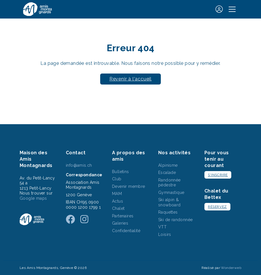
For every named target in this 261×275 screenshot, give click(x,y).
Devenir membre (128, 186)
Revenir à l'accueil (130, 79)
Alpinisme (168, 165)
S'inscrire (218, 175)
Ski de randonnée (175, 219)
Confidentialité (126, 230)
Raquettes (168, 212)
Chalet (118, 208)
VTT (162, 227)
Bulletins (120, 171)
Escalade (167, 172)
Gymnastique (171, 192)
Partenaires (122, 216)
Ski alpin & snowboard (169, 202)
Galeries (120, 223)
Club (117, 179)
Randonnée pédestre (169, 183)
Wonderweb (231, 268)
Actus (117, 201)
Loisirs (164, 234)
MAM (117, 193)
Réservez (217, 207)
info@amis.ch (79, 165)
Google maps (33, 198)
